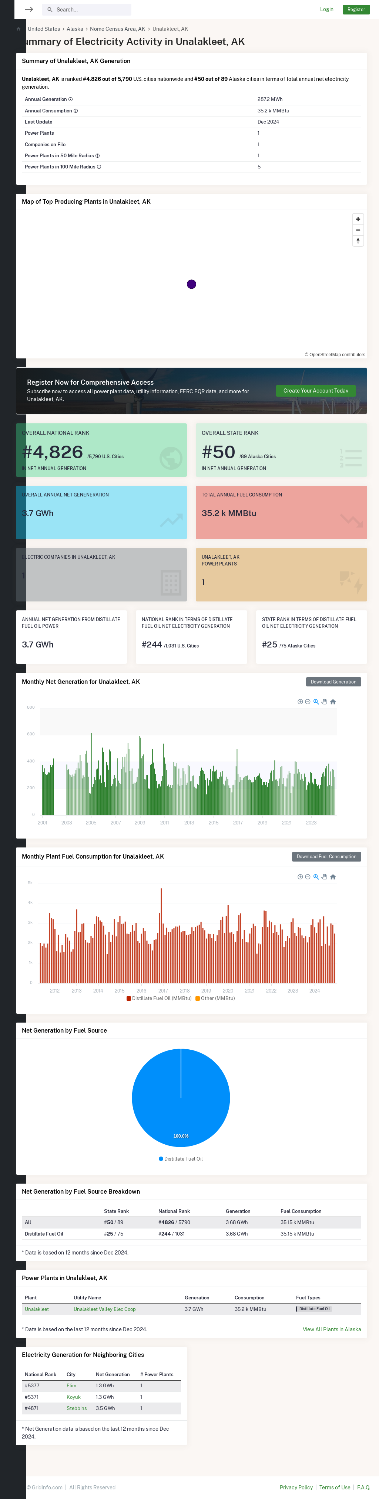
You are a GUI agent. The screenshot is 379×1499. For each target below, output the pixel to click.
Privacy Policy (296, 1487)
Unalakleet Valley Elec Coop (123, 1309)
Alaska (96, 29)
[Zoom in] (358, 219)
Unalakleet (59, 1309)
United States (66, 29)
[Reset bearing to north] (358, 240)
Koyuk (92, 1397)
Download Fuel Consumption (326, 856)
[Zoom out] (358, 229)
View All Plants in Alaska (332, 1329)
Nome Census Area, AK (140, 29)
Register (356, 9)
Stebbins (95, 1408)
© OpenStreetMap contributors (335, 354)
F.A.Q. (363, 1487)
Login (326, 9)
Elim (90, 1385)
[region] (13, 745)
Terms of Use (335, 1487)
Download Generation (333, 682)
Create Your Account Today (316, 391)
